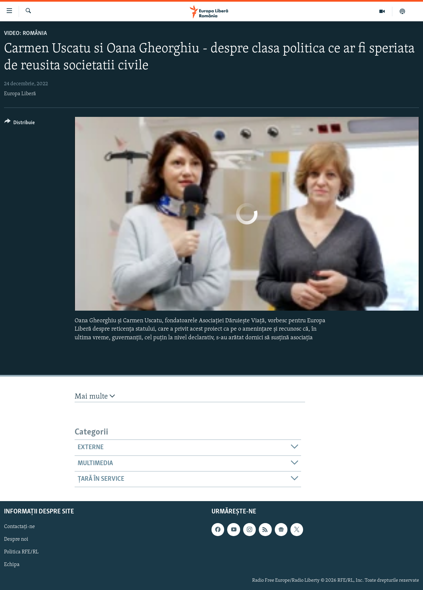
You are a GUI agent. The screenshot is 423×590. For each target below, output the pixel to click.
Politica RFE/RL (21, 552)
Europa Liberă (20, 94)
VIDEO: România (25, 33)
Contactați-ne (19, 527)
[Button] (19, 124)
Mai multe (95, 396)
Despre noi (16, 539)
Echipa (12, 565)
